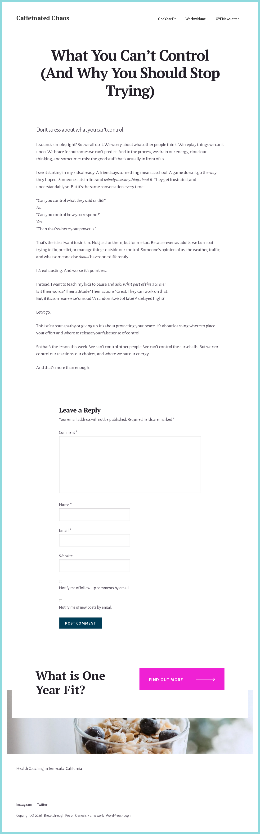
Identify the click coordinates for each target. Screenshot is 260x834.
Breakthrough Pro (57, 815)
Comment (68, 432)
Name (65, 505)
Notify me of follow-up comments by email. (94, 588)
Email (65, 530)
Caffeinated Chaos (42, 18)
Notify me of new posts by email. (85, 607)
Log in (128, 815)
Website (66, 556)
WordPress (113, 815)
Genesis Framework (89, 815)
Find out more (166, 680)
